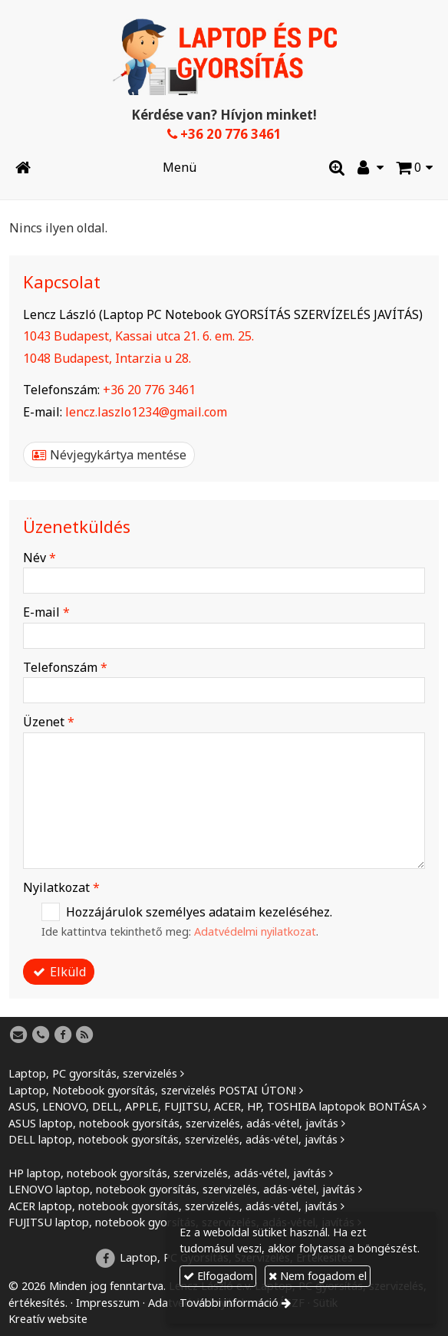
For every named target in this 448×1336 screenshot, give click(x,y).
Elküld (59, 971)
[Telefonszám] (41, 1035)
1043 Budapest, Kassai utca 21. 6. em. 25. (138, 335)
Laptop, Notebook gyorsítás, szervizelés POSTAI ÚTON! (152, 1090)
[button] (414, 167)
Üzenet (48, 721)
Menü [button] (179, 167)
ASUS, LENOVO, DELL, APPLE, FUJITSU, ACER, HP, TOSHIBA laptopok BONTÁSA (214, 1106)
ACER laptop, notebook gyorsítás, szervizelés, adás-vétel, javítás (173, 1206)
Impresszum (108, 1302)
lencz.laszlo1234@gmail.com (146, 411)
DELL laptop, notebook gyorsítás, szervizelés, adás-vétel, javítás (173, 1139)
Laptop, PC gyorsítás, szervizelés (92, 1073)
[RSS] (85, 1035)
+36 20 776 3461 (224, 134)
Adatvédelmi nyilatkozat (255, 931)
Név (39, 557)
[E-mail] (18, 1035)
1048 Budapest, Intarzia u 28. (107, 358)
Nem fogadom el (317, 1276)
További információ (229, 1302)
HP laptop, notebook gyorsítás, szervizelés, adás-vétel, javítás (167, 1173)
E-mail (46, 612)
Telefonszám (65, 667)
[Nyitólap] (224, 56)
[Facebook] (63, 1035)
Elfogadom (218, 1276)
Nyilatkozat (61, 887)
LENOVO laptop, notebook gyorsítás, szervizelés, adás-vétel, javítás (181, 1189)
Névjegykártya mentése (109, 454)
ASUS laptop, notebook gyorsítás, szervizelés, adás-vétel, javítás (173, 1123)
